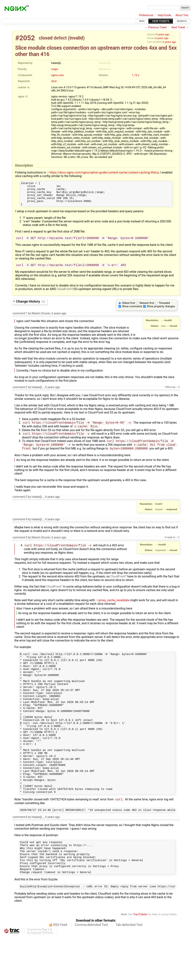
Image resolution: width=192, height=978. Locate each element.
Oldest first (128, 308)
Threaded (164, 308)
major (54, 69)
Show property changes (161, 311)
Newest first (147, 308)
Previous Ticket (157, 27)
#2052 (25, 38)
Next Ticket (178, 27)
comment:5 (20, 545)
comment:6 (20, 852)
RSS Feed (60, 967)
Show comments (132, 311)
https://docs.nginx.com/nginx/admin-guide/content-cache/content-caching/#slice (103, 172)
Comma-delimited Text (91, 967)
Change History (30, 306)
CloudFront (64, 294)
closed (45, 38)
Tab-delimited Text (129, 967)
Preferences (146, 15)
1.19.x (135, 75)
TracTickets (140, 956)
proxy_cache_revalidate (112, 608)
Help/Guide (164, 15)
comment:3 (20, 504)
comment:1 (20, 318)
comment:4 (20, 527)
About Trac (182, 15)
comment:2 (20, 392)
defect (60, 38)
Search (182, 21)
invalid (76, 38)
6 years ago (162, 34)
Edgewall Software (42, 974)
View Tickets (160, 21)
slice (54, 81)
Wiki (142, 21)
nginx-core (57, 75)
